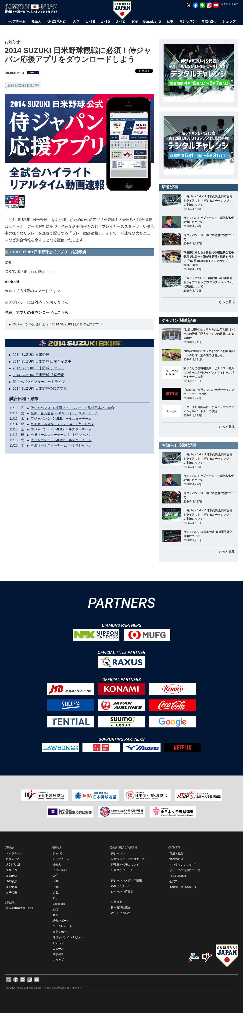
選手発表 (58, 954)
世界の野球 (176, 859)
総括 (55, 909)
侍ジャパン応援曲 (122, 891)
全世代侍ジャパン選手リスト (129, 859)
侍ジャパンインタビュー (68, 937)
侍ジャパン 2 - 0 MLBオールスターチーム (61, 418)
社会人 (57, 864)
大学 (55, 875)
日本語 (224, 4)
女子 (55, 898)
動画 (55, 915)
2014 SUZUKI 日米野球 (23, 85)
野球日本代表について (125, 864)
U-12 (56, 892)
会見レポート (61, 931)
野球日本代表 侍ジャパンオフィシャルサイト (33, 8)
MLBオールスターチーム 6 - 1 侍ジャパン (61, 435)
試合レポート (61, 920)
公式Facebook (178, 875)
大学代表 (11, 870)
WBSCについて (121, 913)
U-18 (56, 881)
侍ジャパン (118, 853)
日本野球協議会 (121, 907)
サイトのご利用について (184, 870)
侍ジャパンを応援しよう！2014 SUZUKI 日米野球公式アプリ (57, 324)
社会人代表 (13, 859)
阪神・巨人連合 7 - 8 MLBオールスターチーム (64, 413)
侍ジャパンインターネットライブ (39, 382)
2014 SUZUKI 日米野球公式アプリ (40, 388)
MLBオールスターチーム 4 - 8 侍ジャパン (62, 424)
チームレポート (62, 926)
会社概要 (116, 902)
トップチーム (14, 853)
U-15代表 (12, 881)
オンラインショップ (182, 864)
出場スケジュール (122, 870)
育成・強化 (176, 853)
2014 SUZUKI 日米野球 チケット (38, 368)
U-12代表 (12, 887)
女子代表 (11, 892)
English (234, 4)
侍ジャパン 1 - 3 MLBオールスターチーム (61, 440)
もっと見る (226, 302)
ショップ (58, 959)
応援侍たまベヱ (121, 886)
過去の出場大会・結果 (20, 908)
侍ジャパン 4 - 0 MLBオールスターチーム (61, 429)
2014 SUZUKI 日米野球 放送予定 (38, 375)
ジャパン (58, 853)
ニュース (58, 948)
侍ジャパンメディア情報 (126, 880)
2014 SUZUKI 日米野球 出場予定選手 (42, 361)
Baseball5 (59, 903)
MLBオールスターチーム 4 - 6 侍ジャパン (61, 445)
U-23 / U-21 (13, 864)
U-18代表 (12, 875)
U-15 (56, 887)
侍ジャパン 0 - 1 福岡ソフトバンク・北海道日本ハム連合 (72, 408)
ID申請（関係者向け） (183, 887)
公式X (173, 881)
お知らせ (58, 943)
